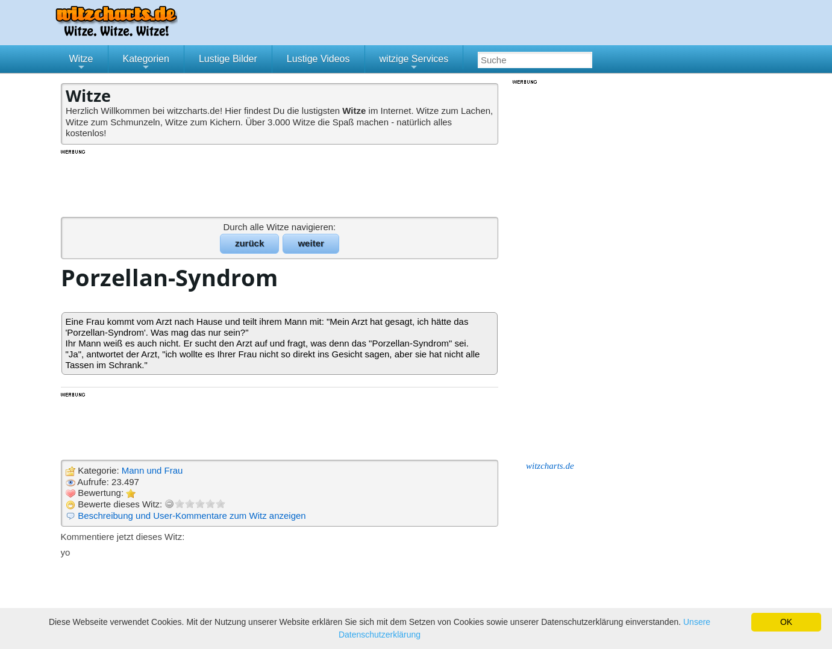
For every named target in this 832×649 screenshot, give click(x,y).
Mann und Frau (152, 470)
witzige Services (414, 63)
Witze (81, 63)
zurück (249, 243)
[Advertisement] (281, 182)
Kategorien (146, 63)
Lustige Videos (318, 59)
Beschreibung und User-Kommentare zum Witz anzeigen (192, 515)
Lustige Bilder (228, 59)
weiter (311, 243)
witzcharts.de (550, 466)
